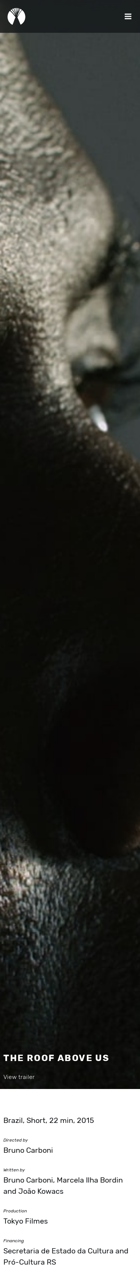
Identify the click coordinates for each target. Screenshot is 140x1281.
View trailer (19, 1077)
